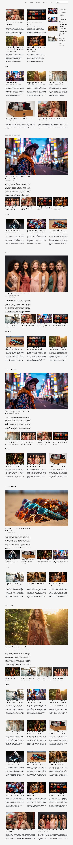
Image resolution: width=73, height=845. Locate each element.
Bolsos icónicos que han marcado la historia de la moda (35, 23)
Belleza (44, 2)
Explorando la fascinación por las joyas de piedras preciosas (63, 12)
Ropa (26, 2)
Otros (51, 2)
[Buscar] (62, 2)
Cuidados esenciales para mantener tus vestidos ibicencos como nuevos (56, 84)
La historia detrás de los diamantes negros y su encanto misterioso (13, 231)
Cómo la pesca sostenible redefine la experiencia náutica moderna (63, 41)
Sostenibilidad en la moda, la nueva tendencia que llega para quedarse (63, 31)
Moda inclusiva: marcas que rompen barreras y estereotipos (36, 49)
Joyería (31, 2)
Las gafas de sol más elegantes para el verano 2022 (58, 231)
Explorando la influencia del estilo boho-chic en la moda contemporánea (15, 49)
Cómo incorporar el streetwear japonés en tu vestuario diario (63, 21)
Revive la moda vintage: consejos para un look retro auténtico (14, 23)
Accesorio (38, 2)
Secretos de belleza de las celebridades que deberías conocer (11, 208)
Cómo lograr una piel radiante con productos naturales (15, 465)
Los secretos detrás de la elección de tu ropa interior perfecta (57, 466)
